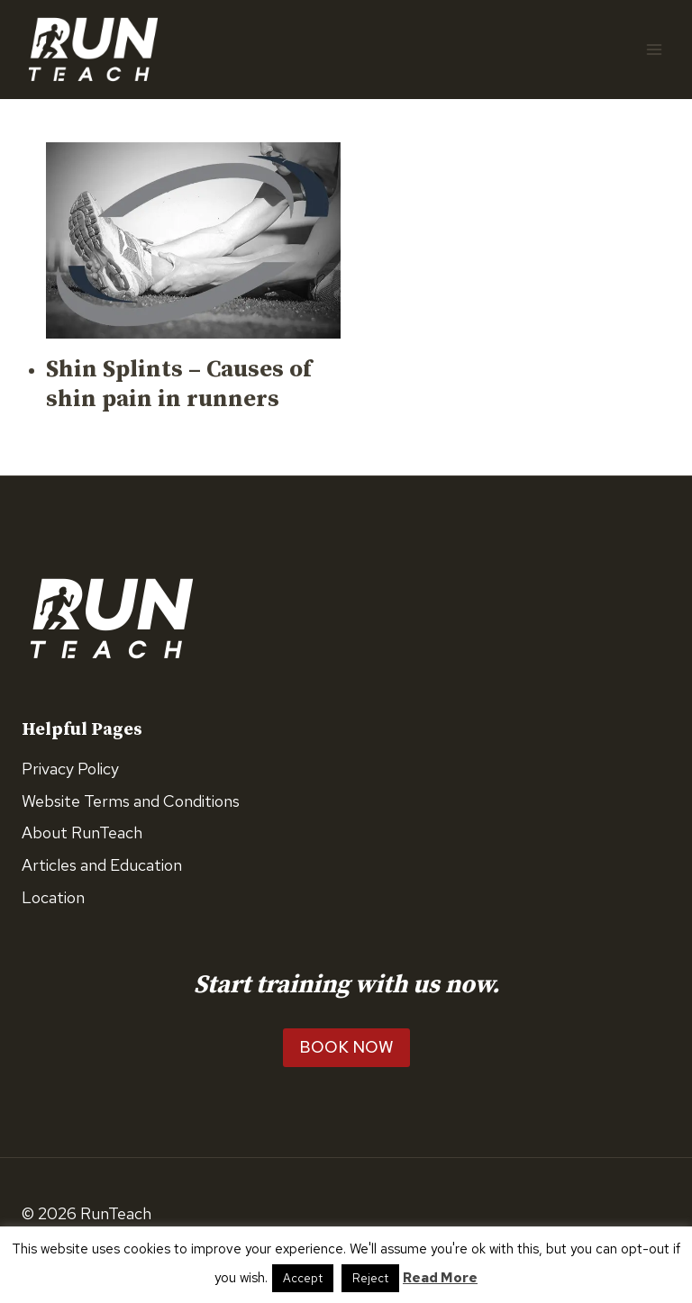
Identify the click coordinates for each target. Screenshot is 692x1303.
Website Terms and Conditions (131, 801)
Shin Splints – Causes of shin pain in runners (179, 385)
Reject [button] (370, 1278)
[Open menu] (653, 49)
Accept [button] (303, 1278)
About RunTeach (82, 832)
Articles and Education (102, 865)
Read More (440, 1278)
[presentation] (193, 240)
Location (53, 897)
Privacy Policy (70, 768)
